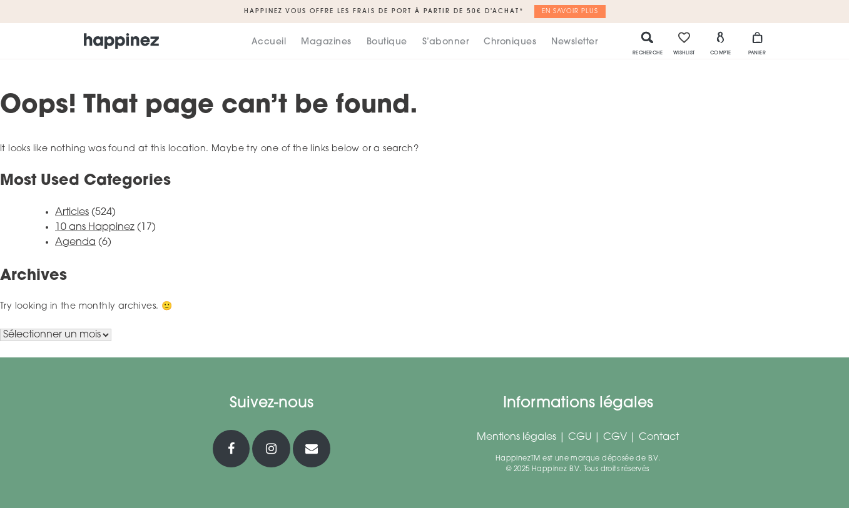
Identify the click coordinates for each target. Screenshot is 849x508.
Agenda (75, 242)
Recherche (648, 43)
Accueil (269, 42)
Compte (720, 43)
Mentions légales (516, 437)
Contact (659, 437)
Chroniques (510, 42)
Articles (72, 212)
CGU (579, 437)
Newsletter (574, 42)
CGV (615, 437)
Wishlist (684, 43)
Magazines (326, 42)
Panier (757, 43)
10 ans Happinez (95, 227)
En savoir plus (570, 11)
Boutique (387, 42)
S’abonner (445, 42)
